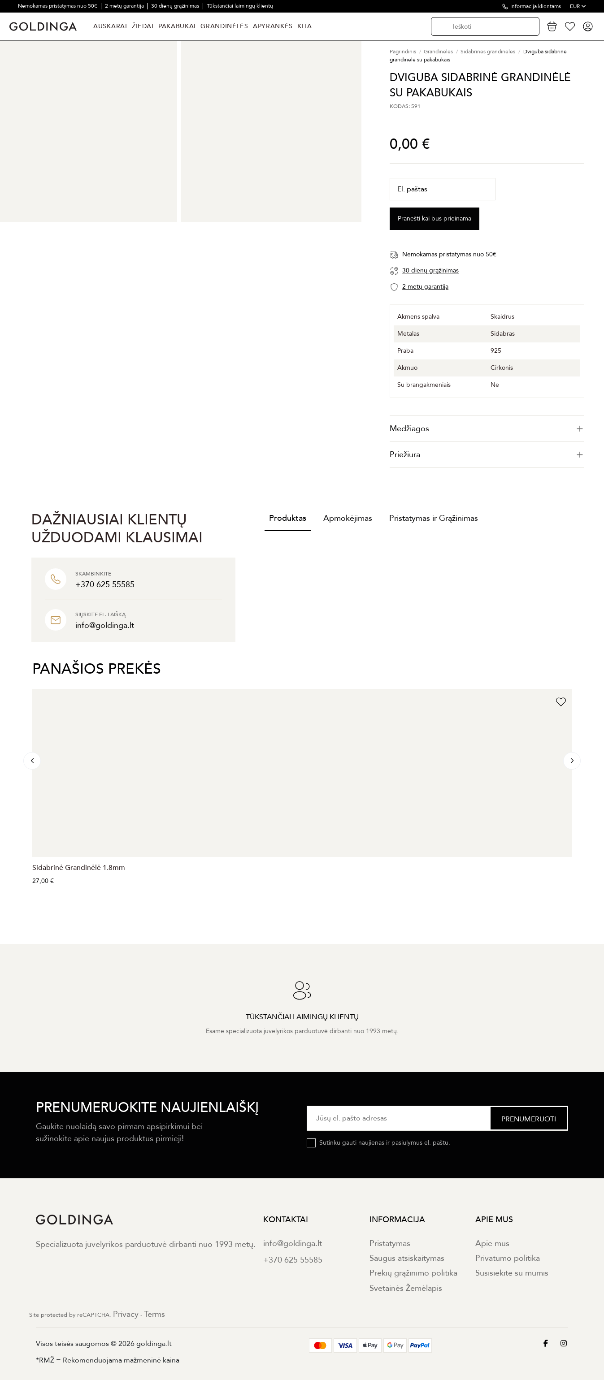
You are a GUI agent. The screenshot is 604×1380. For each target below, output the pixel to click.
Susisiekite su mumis (511, 1273)
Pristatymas (389, 1243)
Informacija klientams (535, 6)
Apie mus (492, 1243)
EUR (578, 6)
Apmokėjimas (347, 518)
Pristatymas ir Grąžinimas (433, 518)
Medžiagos (487, 428)
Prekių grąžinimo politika (413, 1273)
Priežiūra (487, 454)
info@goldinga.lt (292, 1243)
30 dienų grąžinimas (175, 5)
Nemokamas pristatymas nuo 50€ (58, 5)
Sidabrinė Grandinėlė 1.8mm (78, 868)
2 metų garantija (125, 5)
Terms (154, 1314)
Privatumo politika (507, 1258)
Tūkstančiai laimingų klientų (240, 5)
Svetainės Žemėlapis (405, 1288)
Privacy (126, 1314)
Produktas (287, 518)
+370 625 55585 (292, 1260)
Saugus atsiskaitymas (406, 1258)
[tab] (487, 428)
